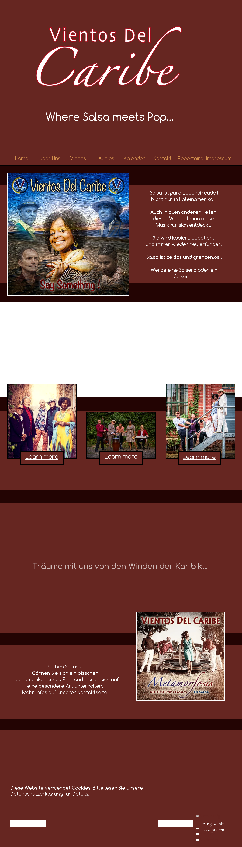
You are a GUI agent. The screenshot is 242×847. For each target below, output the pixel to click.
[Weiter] (240, 768)
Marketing (208, 839)
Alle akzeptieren (175, 823)
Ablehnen (28, 823)
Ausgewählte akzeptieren (214, 824)
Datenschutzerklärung (36, 794)
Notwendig (209, 816)
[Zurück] (2, 768)
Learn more (121, 456)
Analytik (207, 834)
